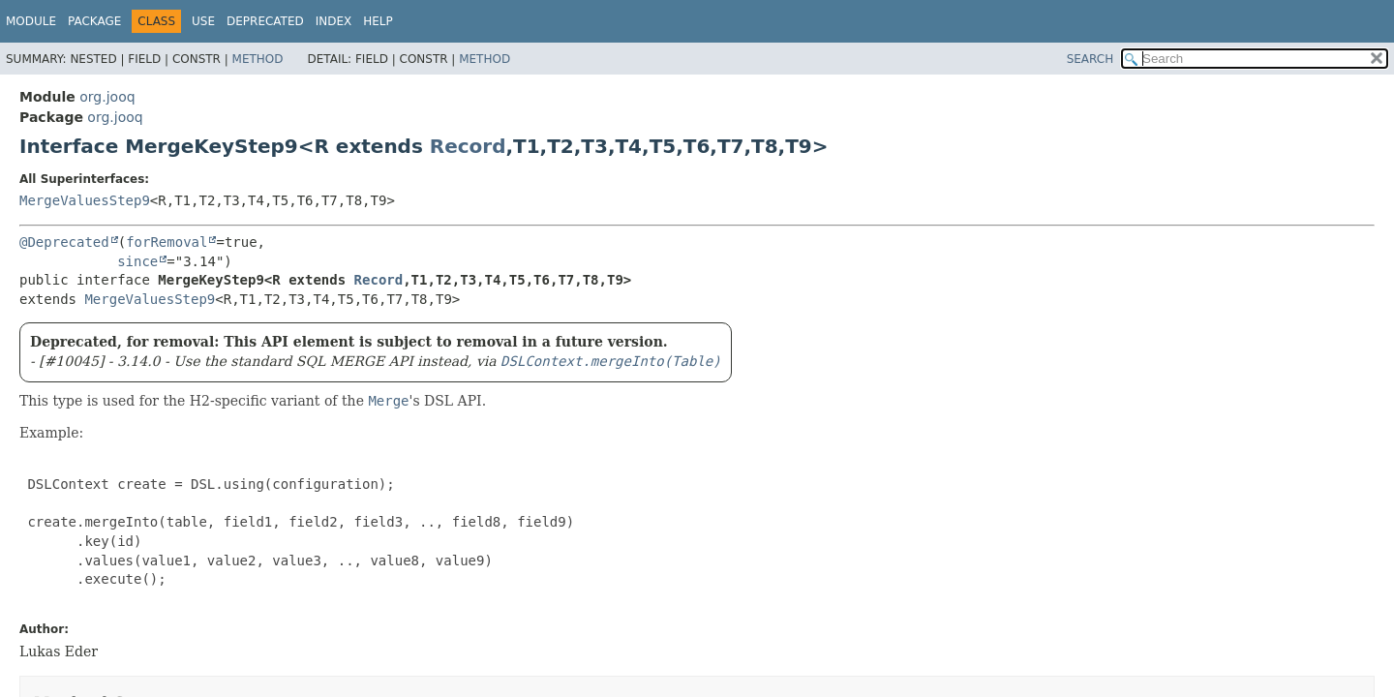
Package (94, 21)
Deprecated (265, 21)
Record (468, 146)
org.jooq (107, 97)
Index (334, 21)
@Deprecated (64, 242)
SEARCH (1090, 59)
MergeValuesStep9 (84, 200)
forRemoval (166, 242)
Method (258, 59)
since (137, 261)
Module (31, 21)
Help (378, 21)
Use (203, 21)
